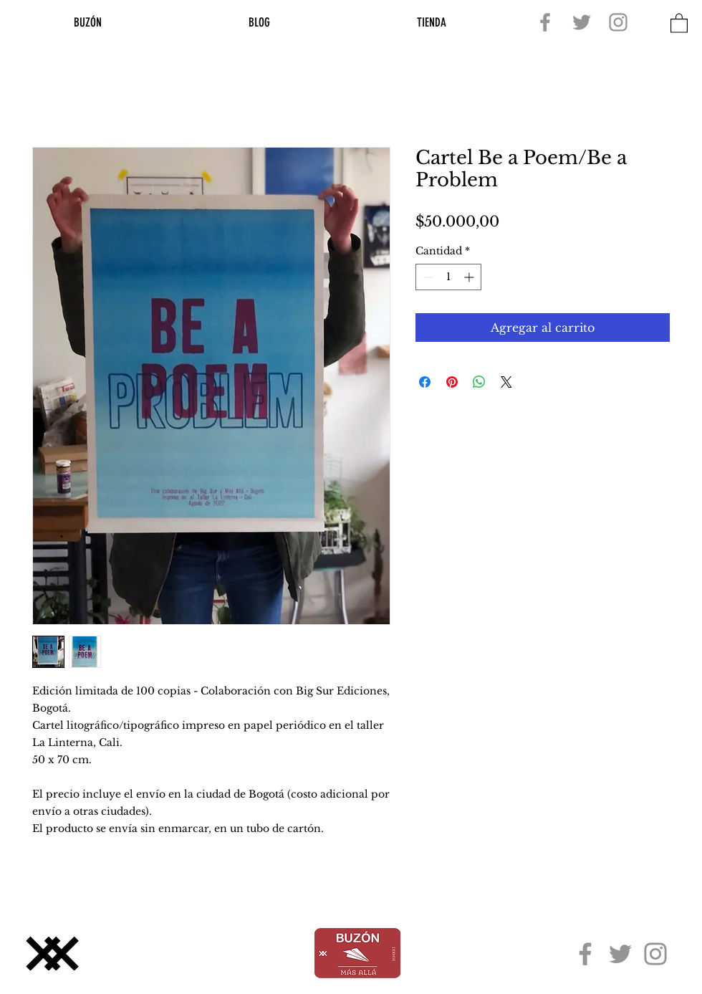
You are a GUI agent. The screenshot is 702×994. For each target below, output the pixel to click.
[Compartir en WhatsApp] (479, 382)
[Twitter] (581, 22)
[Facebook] (545, 22)
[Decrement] (427, 277)
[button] (679, 22)
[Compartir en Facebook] (424, 382)
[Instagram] (618, 22)
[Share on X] (506, 382)
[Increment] (470, 277)
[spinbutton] (448, 277)
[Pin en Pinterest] (452, 382)
